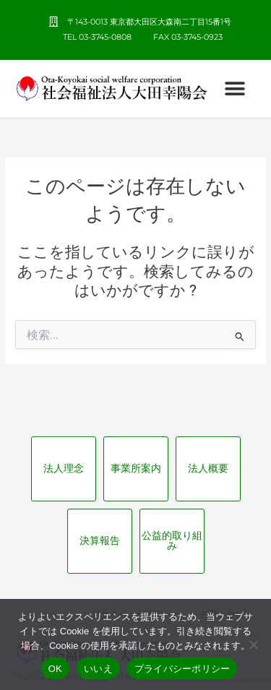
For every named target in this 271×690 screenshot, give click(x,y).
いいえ (98, 668)
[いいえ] (253, 644)
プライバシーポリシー (182, 668)
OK (55, 668)
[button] (234, 88)
